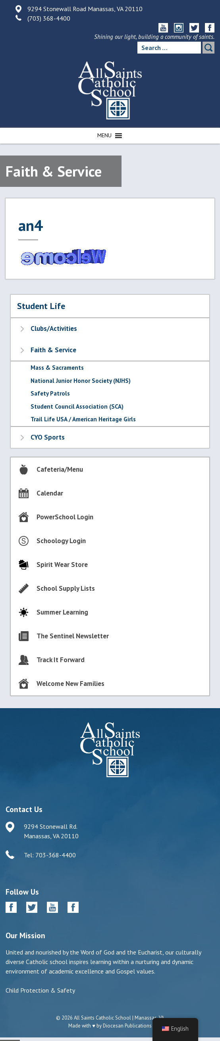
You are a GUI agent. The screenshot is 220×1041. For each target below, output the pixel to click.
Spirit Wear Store (62, 564)
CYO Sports (48, 437)
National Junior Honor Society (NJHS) (81, 380)
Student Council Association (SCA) (77, 406)
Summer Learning (62, 612)
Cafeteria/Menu (60, 469)
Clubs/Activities (54, 328)
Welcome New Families (70, 683)
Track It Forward (61, 659)
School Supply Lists (66, 588)
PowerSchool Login (65, 517)
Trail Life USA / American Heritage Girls (83, 419)
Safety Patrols (50, 393)
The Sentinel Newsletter (73, 636)
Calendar (50, 493)
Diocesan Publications (127, 1025)
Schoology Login (61, 540)
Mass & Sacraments (57, 367)
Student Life (41, 305)
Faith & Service (53, 350)
